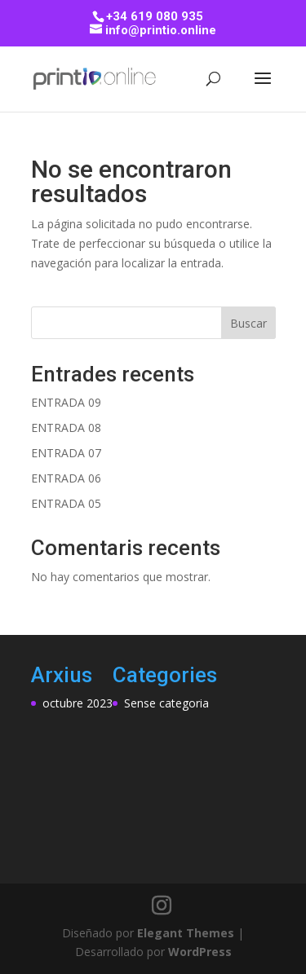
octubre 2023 (77, 703)
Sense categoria (166, 703)
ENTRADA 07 (66, 453)
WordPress (200, 951)
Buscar (248, 323)
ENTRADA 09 (66, 402)
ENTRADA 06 (66, 478)
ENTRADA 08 (66, 427)
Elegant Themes (185, 933)
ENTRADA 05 (66, 503)
